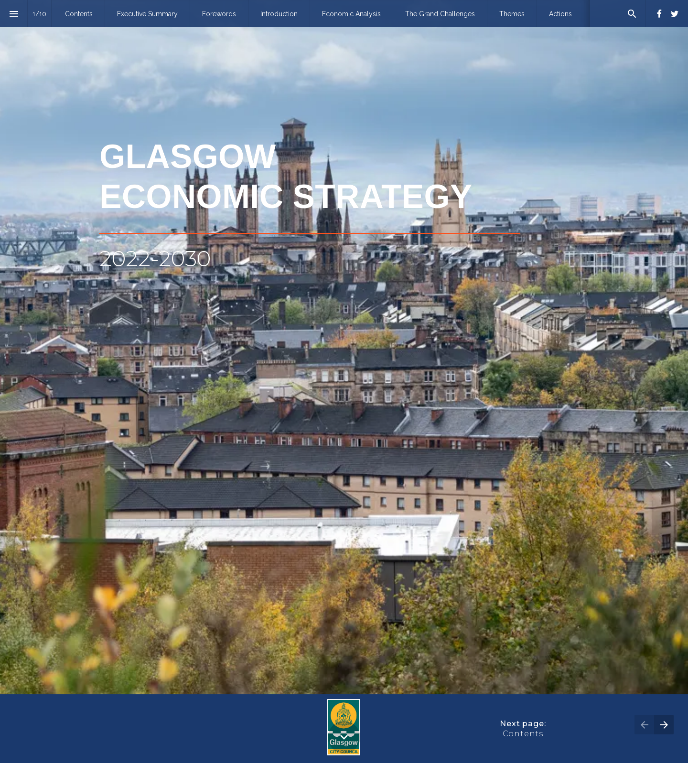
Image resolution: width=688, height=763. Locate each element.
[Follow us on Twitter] (674, 14)
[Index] (13, 13)
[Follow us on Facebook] (659, 14)
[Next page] (664, 724)
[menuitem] (79, 13)
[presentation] (344, 347)
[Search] (631, 13)
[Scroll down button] (344, 737)
